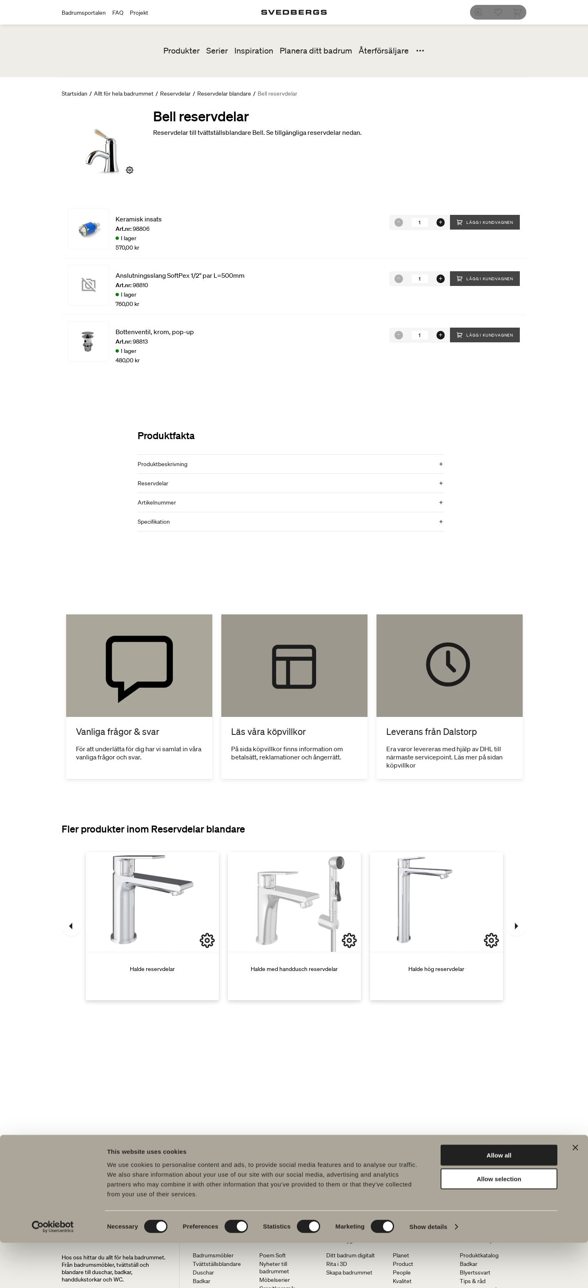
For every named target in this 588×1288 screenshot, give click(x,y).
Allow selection (499, 1224)
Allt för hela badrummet (124, 93)
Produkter (181, 51)
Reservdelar (175, 93)
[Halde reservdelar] (152, 926)
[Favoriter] (502, 12)
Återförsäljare (384, 51)
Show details (429, 1271)
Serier (217, 51)
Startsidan (74, 93)
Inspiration (253, 51)
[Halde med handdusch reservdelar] (294, 926)
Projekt (139, 12)
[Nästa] (516, 926)
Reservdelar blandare (224, 93)
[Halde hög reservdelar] (436, 926)
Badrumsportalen (84, 12)
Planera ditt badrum (316, 51)
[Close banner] (575, 1192)
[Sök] (482, 12)
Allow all (499, 1199)
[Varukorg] (521, 12)
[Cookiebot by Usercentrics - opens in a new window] (53, 1272)
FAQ (117, 12)
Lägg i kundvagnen (485, 222)
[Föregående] (71, 926)
